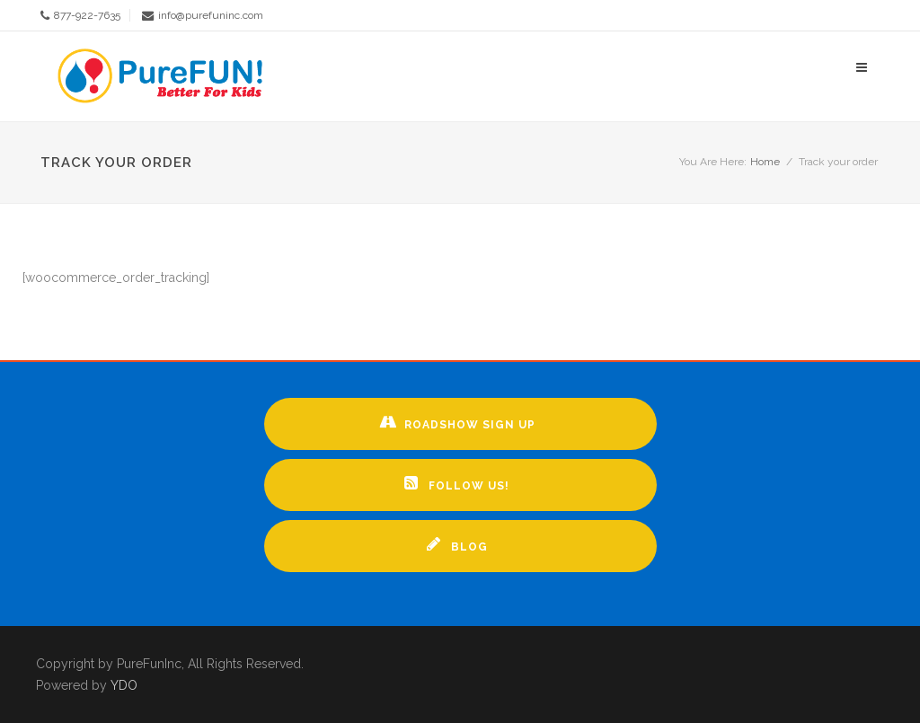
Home (765, 161)
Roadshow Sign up (457, 422)
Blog (457, 544)
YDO (124, 685)
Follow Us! (456, 483)
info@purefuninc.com (210, 15)
